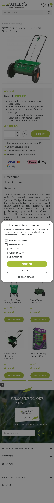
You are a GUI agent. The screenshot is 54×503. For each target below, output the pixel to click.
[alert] (27, 251)
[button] (27, 277)
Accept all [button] (27, 264)
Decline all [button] (27, 271)
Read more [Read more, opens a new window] (37, 235)
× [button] (49, 224)
